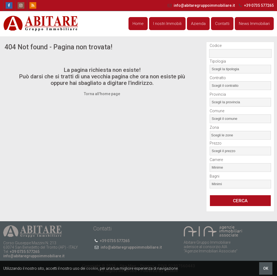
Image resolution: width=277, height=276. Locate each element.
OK (265, 268)
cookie (92, 268)
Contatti (222, 23)
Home (138, 23)
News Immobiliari (254, 23)
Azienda (198, 23)
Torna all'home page (102, 94)
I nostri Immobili (167, 23)
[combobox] (240, 69)
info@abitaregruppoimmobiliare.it (201, 5)
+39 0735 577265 (256, 5)
